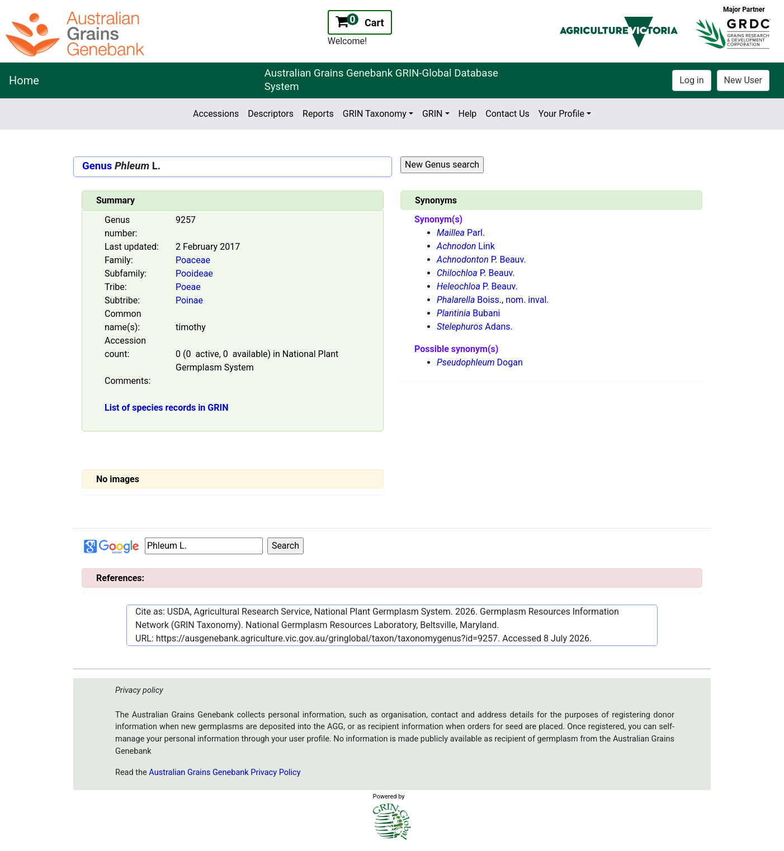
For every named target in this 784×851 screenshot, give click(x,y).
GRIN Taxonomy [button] (375, 113)
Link (466, 246)
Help (468, 113)
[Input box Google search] (204, 546)
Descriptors (271, 113)
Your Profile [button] (561, 113)
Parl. (461, 232)
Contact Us (507, 113)
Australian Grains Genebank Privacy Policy (224, 772)
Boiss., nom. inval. (493, 299)
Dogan (480, 362)
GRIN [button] (432, 113)
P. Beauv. (481, 259)
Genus (97, 166)
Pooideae (194, 273)
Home (24, 80)
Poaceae (193, 260)
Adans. (475, 326)
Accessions (216, 113)
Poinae (189, 300)
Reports (318, 113)
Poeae (188, 287)
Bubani (468, 313)
